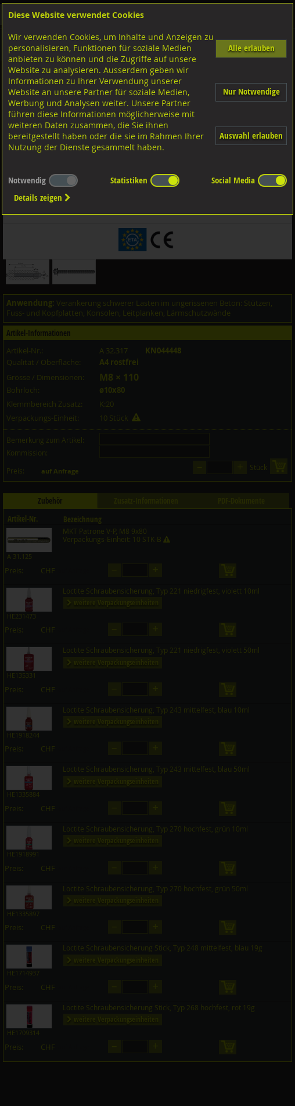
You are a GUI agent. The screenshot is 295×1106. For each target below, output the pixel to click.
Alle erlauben (251, 48)
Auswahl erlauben (251, 135)
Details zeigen (42, 197)
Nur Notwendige (251, 91)
